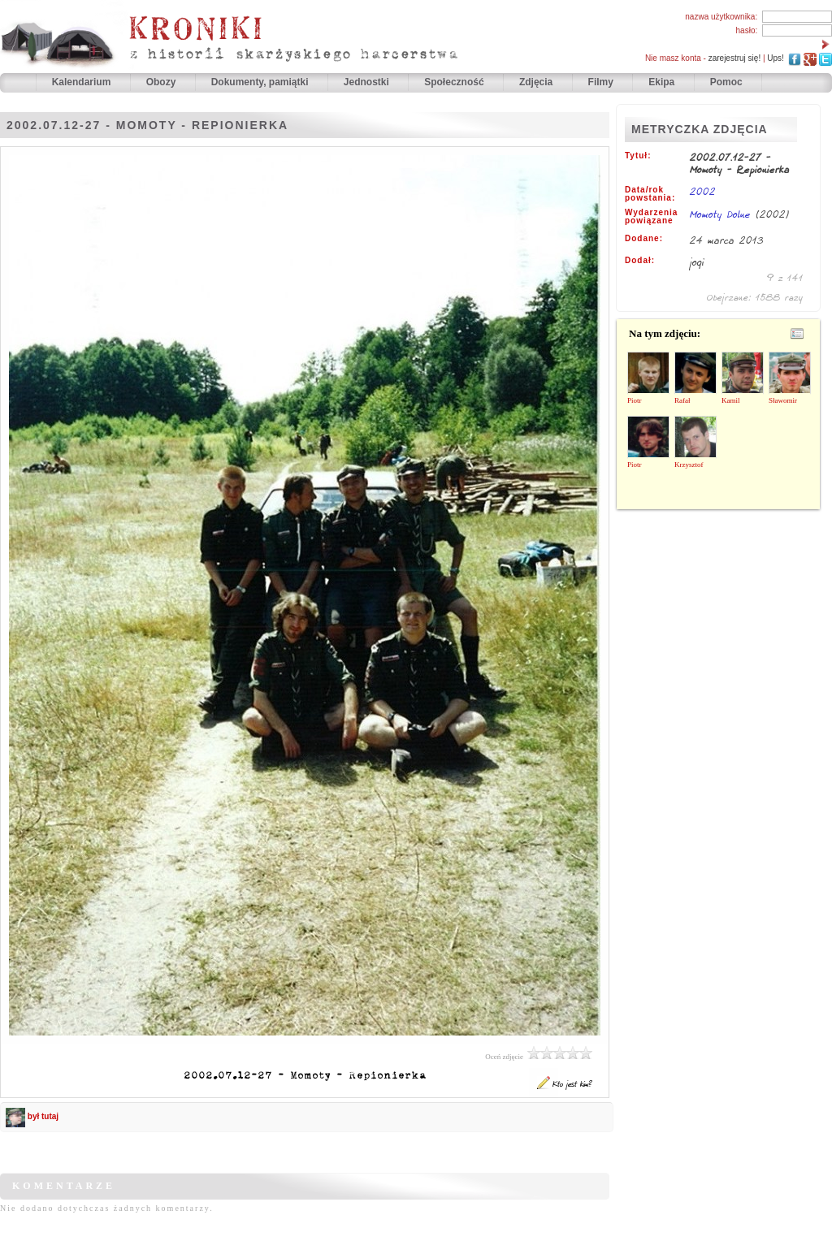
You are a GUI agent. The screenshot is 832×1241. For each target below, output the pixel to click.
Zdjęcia (537, 82)
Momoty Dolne (723, 214)
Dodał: (640, 261)
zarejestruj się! (734, 58)
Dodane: (644, 239)
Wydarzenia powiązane (651, 217)
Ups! (775, 58)
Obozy (162, 82)
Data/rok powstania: (650, 194)
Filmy (600, 82)
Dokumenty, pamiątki (261, 82)
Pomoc (726, 82)
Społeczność (455, 82)
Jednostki (368, 82)
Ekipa (661, 82)
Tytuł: (638, 156)
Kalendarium (83, 82)
